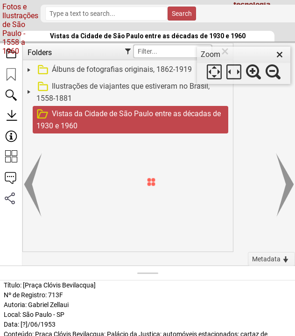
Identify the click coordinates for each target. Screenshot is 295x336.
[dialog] (243, 65)
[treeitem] (126, 70)
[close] (280, 55)
